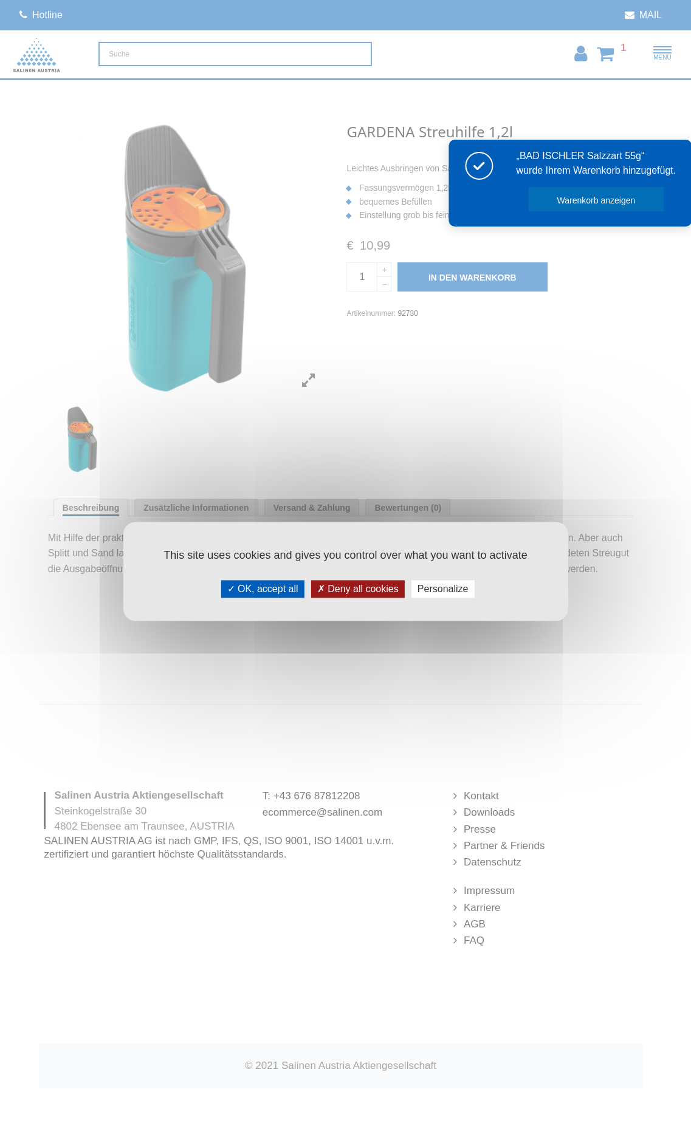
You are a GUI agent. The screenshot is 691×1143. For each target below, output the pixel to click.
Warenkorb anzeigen (611, 200)
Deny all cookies (358, 589)
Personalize (443, 589)
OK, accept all (262, 589)
